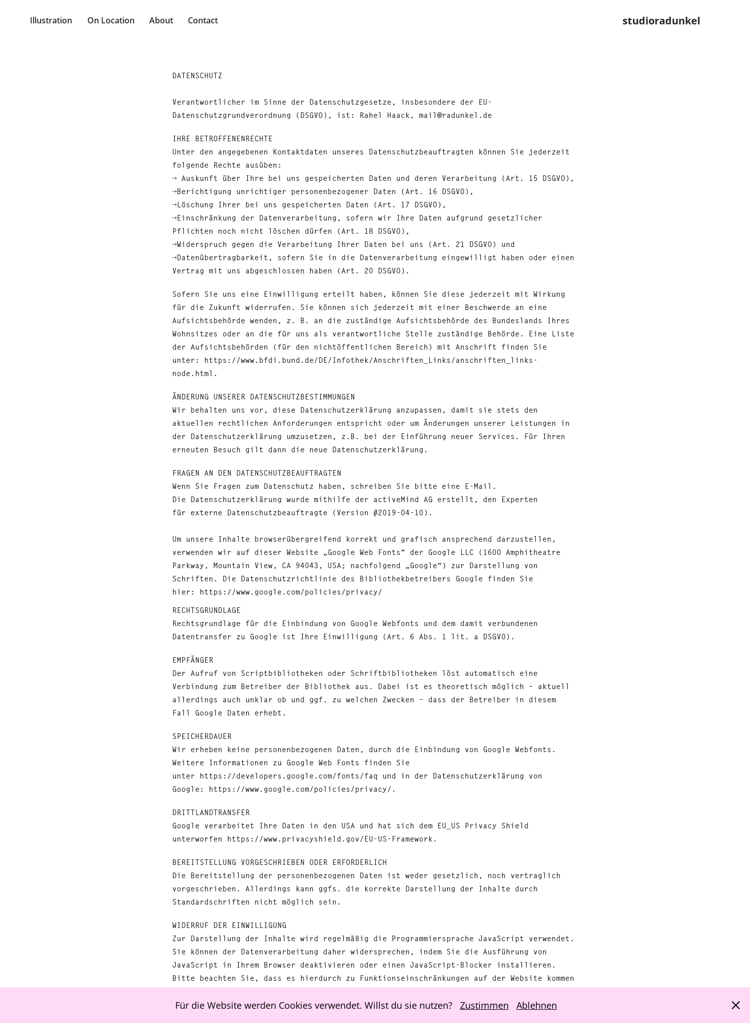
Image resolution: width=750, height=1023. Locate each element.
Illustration (51, 20)
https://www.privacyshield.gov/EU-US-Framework (330, 839)
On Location (111, 20)
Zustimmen (484, 1005)
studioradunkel (661, 20)
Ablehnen (536, 1005)
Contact (203, 20)
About (161, 20)
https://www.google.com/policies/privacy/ (291, 592)
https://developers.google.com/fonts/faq (289, 776)
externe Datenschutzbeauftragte (259, 512)
